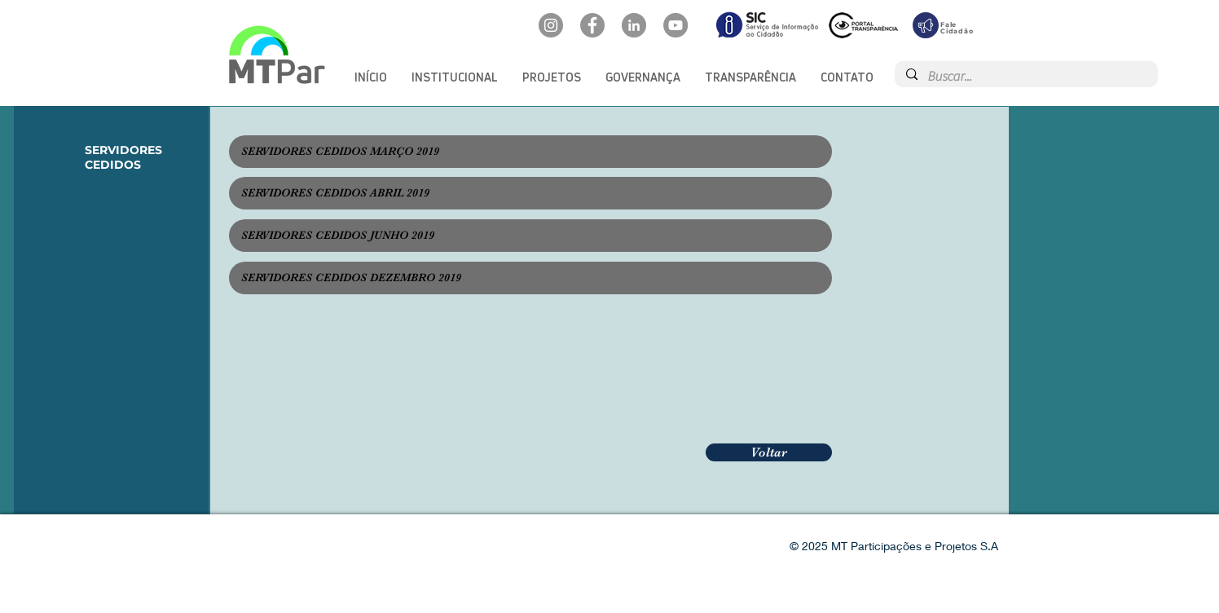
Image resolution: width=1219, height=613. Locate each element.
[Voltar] (769, 452)
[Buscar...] (1025, 76)
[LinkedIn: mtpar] (634, 25)
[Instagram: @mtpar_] (551, 25)
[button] (454, 77)
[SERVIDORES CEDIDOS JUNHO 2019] (530, 235)
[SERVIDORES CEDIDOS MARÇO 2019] (530, 151)
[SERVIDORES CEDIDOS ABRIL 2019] (530, 193)
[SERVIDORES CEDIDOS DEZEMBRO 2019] (530, 278)
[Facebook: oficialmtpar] (592, 25)
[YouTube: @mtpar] (675, 25)
